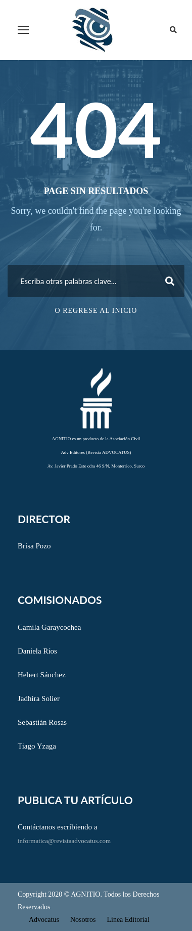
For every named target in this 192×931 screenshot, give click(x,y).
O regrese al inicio (96, 310)
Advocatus (44, 919)
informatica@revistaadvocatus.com (64, 841)
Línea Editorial (128, 919)
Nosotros (83, 919)
